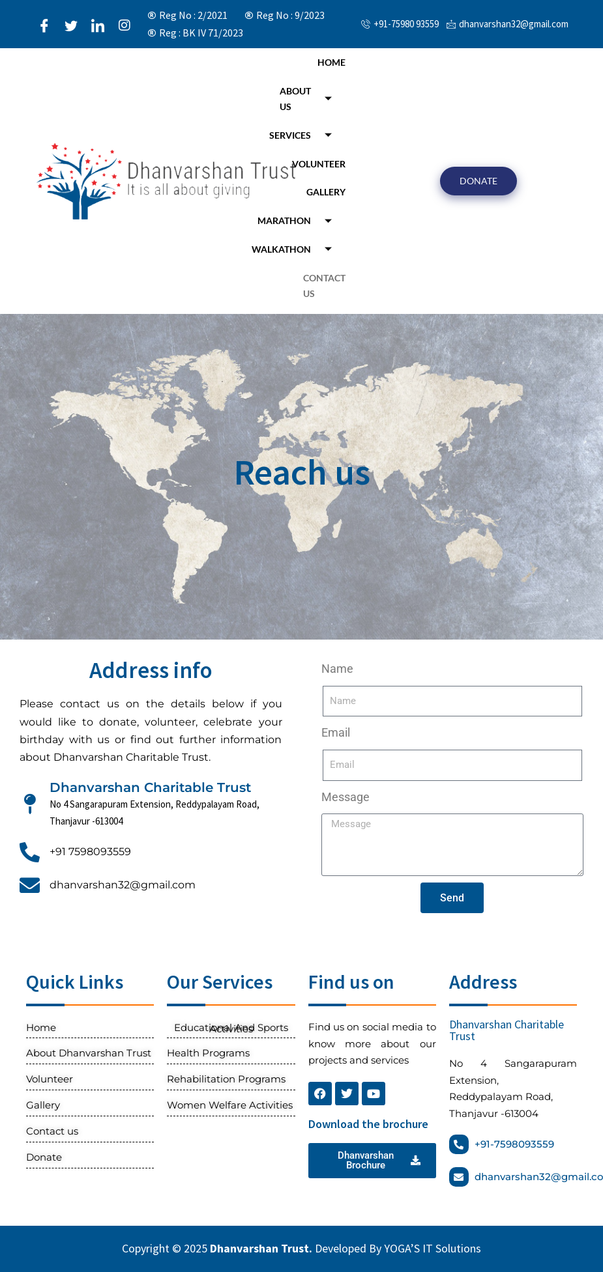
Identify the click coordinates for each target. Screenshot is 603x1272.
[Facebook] (44, 25)
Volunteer (319, 163)
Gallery (326, 191)
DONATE (478, 180)
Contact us (324, 285)
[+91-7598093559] (459, 1144)
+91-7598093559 (514, 1144)
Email (335, 732)
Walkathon (297, 249)
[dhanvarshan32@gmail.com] (30, 885)
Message (345, 797)
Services (305, 135)
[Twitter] (71, 25)
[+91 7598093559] (30, 852)
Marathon (299, 221)
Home (331, 62)
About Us (311, 98)
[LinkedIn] (98, 25)
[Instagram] (124, 25)
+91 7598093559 (90, 851)
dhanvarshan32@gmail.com (123, 885)
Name (337, 668)
